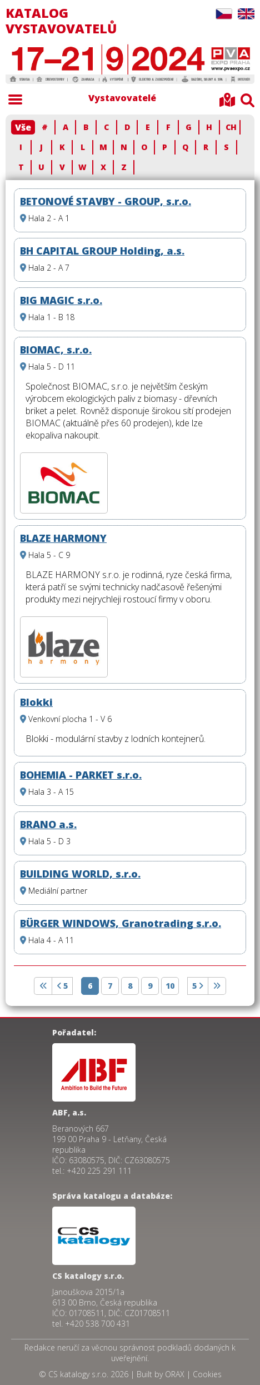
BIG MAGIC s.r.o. (61, 300)
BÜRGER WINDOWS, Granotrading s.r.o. (120, 923)
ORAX (174, 1374)
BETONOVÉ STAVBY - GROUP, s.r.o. (105, 201)
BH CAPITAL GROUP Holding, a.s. (102, 250)
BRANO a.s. (48, 824)
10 (170, 985)
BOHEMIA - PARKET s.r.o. (81, 774)
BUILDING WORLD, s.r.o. (80, 873)
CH (231, 127)
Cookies (207, 1374)
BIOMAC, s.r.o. (56, 349)
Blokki (36, 702)
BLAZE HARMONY (63, 538)
